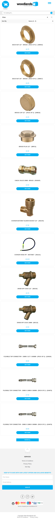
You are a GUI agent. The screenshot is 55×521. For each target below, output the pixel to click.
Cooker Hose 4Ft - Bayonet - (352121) (27, 254)
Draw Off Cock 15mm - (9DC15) (27, 322)
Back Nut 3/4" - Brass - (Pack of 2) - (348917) (27, 78)
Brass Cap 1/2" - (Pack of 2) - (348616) (27, 112)
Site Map (27, 467)
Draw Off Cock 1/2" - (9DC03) (27, 288)
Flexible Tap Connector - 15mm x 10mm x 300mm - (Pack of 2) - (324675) (27, 390)
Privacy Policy (27, 464)
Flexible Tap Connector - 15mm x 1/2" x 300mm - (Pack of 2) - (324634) (27, 356)
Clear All (51, 17)
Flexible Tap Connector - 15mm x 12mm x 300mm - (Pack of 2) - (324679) (27, 424)
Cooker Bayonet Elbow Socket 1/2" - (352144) (27, 221)
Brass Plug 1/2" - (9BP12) (27, 146)
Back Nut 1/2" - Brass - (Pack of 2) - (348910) (27, 45)
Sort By (4, 21)
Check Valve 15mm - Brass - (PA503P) (27, 180)
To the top (27, 452)
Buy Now (27, 53)
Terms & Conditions (27, 461)
